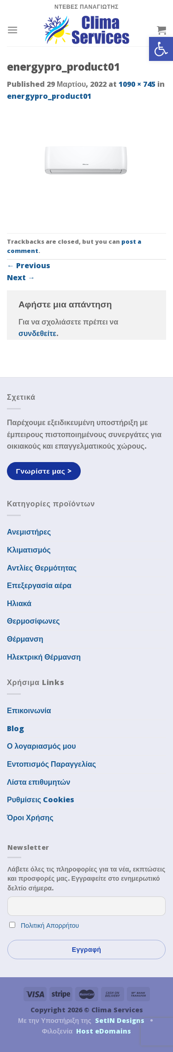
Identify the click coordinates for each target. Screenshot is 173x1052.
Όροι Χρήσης (30, 817)
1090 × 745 (137, 84)
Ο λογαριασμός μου (41, 746)
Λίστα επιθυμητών (39, 782)
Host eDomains (103, 1031)
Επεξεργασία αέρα (39, 585)
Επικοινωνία (29, 710)
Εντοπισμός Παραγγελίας (51, 764)
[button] (161, 49)
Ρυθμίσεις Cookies (40, 799)
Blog (15, 728)
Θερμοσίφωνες (33, 621)
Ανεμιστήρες (29, 532)
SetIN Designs (119, 1020)
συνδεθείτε (37, 333)
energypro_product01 (49, 96)
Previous (28, 265)
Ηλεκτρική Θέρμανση (44, 657)
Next (21, 277)
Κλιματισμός (29, 550)
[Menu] (12, 29)
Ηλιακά (19, 603)
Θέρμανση (25, 639)
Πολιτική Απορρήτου (50, 925)
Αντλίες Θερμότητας (42, 568)
